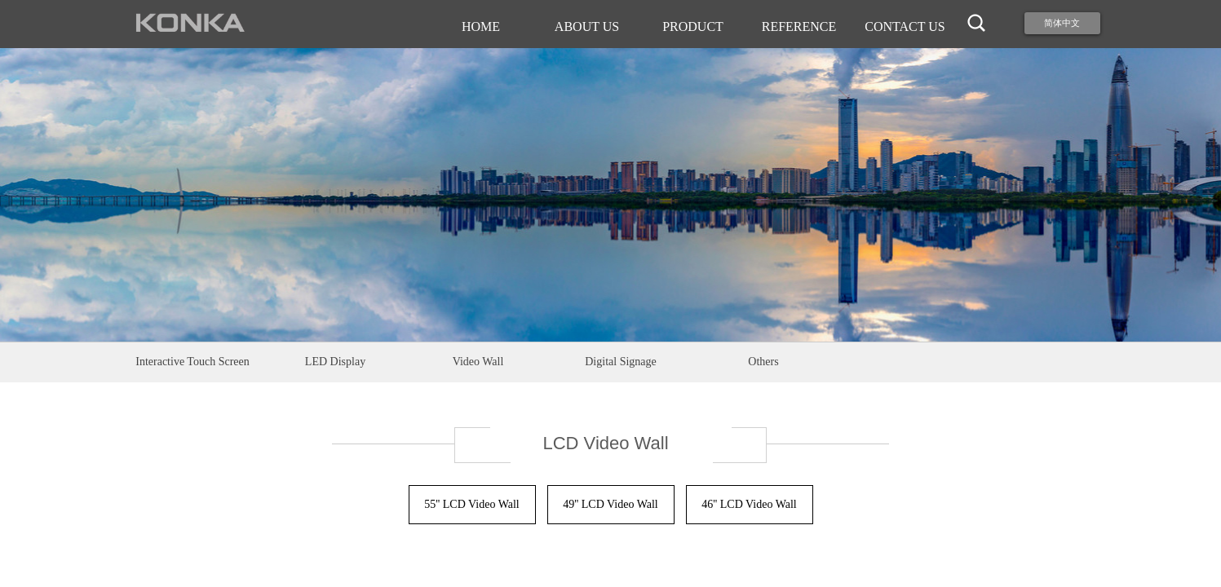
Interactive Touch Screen (192, 361)
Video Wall (478, 361)
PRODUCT (692, 26)
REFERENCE (799, 26)
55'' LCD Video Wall (472, 504)
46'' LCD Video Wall (749, 504)
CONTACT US (905, 26)
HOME (481, 26)
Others (763, 361)
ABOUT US (587, 26)
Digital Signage (621, 361)
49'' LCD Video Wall (610, 504)
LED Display (335, 361)
